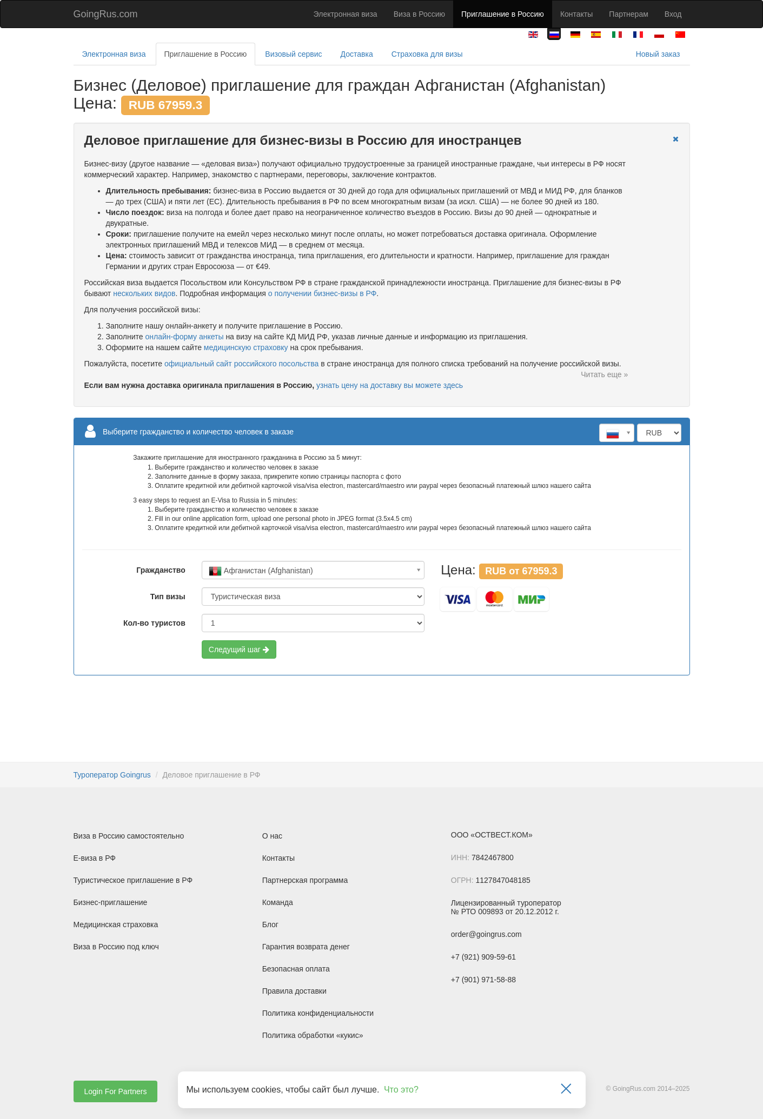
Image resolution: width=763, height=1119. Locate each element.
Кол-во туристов (154, 623)
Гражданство (160, 570)
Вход (673, 14)
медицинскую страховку (246, 347)
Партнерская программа (305, 880)
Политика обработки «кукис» (312, 1035)
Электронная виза (345, 14)
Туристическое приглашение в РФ (133, 880)
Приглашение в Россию (502, 14)
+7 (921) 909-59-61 (483, 957)
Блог (270, 924)
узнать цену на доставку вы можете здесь (389, 385)
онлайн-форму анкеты (184, 336)
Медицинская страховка (116, 924)
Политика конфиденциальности (318, 1013)
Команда (277, 902)
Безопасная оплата (296, 968)
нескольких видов (144, 293)
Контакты (576, 14)
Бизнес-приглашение (111, 902)
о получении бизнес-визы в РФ (322, 293)
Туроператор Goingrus (112, 774)
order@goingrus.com (486, 934)
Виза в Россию (419, 14)
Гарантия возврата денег (306, 946)
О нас (272, 836)
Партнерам (628, 14)
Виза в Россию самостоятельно (129, 836)
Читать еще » (604, 374)
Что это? (401, 1089)
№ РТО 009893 (477, 911)
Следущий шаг (239, 649)
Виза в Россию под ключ (116, 946)
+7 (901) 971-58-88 (483, 979)
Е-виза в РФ (95, 858)
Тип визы (167, 596)
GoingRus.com (106, 14)
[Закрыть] (566, 1090)
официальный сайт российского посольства (241, 363)
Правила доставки (294, 991)
